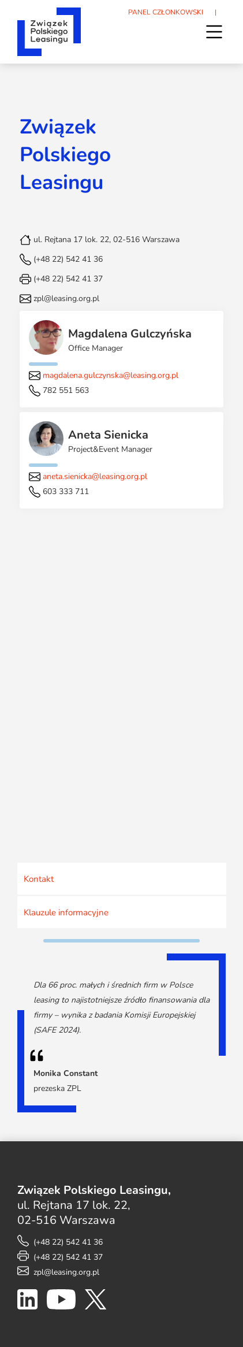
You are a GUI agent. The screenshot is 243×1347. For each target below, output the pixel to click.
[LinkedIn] (27, 1302)
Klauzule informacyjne (66, 912)
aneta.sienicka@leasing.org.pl (95, 476)
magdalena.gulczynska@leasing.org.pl (110, 375)
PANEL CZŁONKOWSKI (165, 12)
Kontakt (39, 879)
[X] (95, 1302)
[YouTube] (61, 1302)
